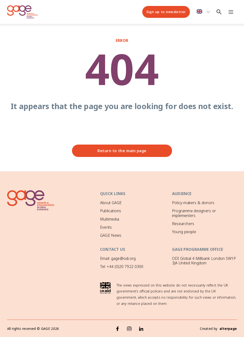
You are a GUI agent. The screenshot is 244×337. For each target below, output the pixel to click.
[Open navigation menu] (231, 12)
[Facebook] (117, 329)
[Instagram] (129, 329)
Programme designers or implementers (194, 213)
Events (106, 227)
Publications (110, 210)
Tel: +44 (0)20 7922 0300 (121, 266)
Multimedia (109, 219)
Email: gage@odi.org (118, 258)
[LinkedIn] (141, 329)
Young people (184, 231)
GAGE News (110, 235)
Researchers (183, 223)
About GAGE (111, 202)
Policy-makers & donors (193, 202)
